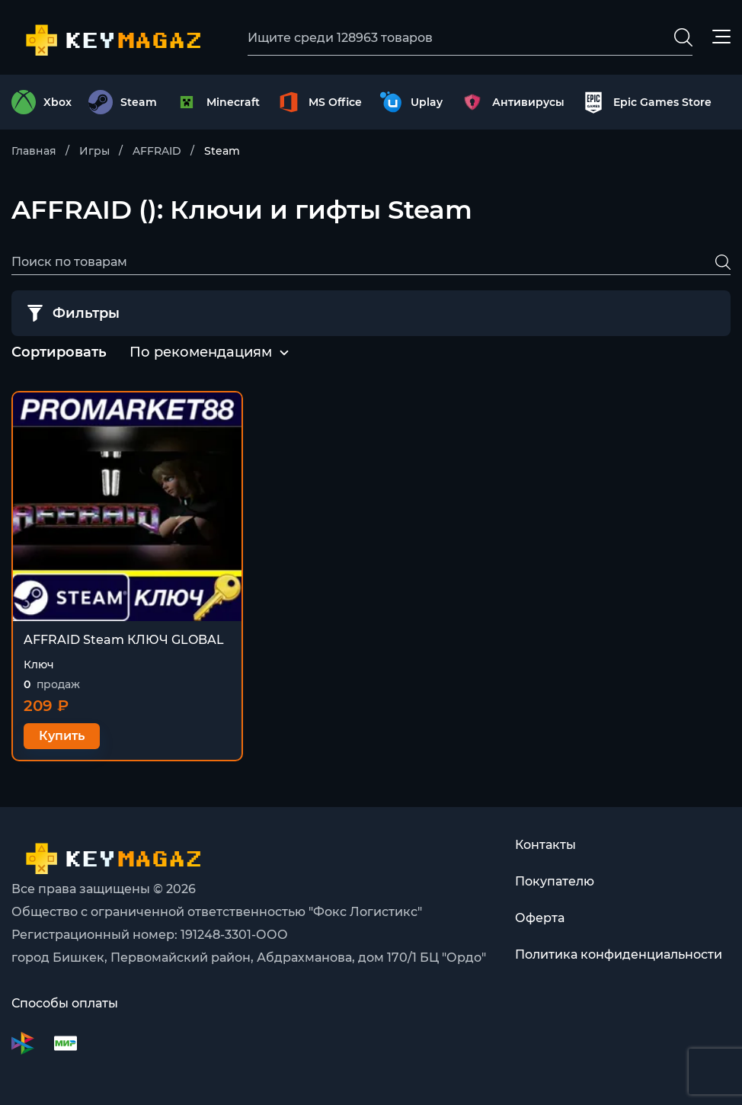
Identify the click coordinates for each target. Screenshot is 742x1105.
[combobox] (201, 352)
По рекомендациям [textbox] (201, 352)
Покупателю (554, 881)
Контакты (545, 845)
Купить (62, 736)
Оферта (539, 918)
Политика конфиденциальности (618, 954)
